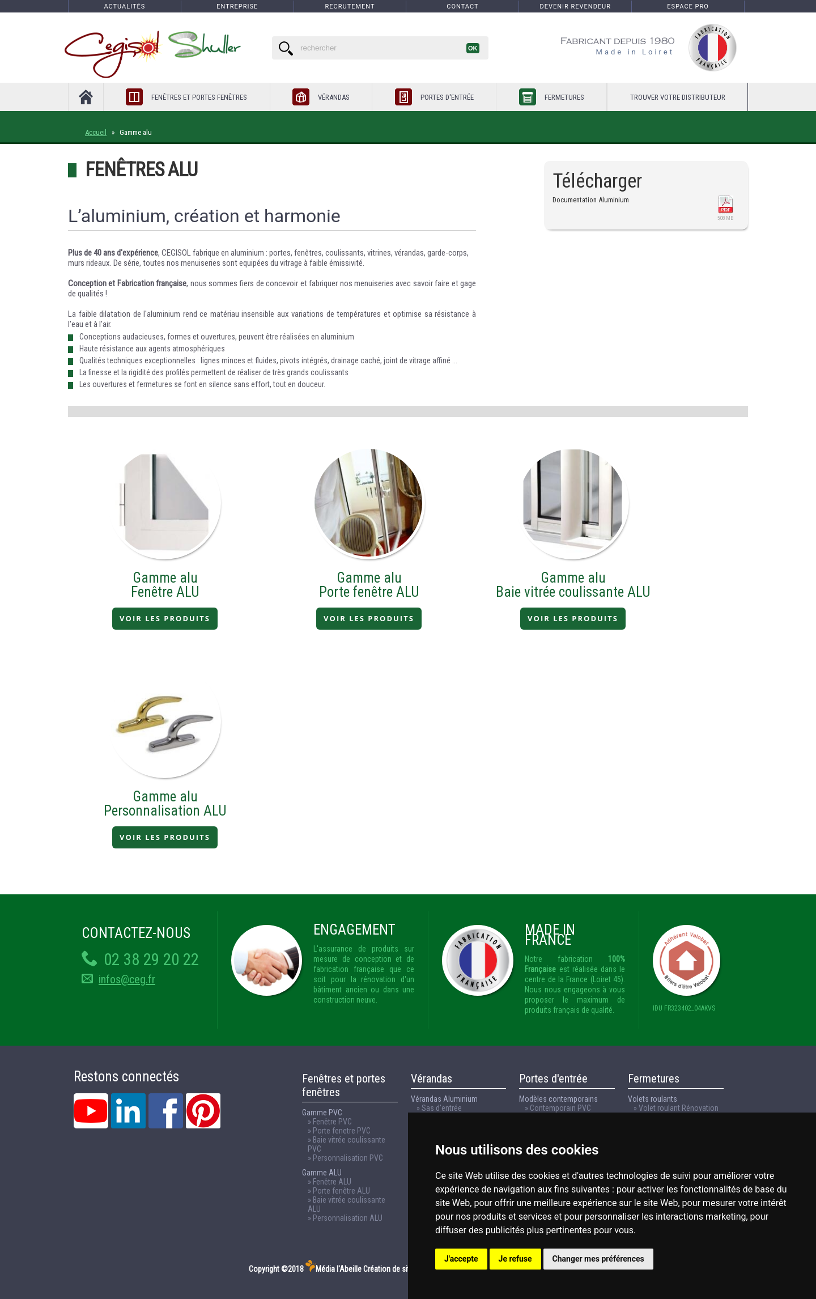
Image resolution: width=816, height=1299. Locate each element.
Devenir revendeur (575, 6)
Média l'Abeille (333, 1268)
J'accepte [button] (461, 1258)
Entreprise (237, 6)
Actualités (124, 6)
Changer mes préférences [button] (598, 1258)
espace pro (688, 6)
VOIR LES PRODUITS (165, 618)
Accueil (96, 132)
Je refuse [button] (515, 1258)
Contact (462, 6)
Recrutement (350, 6)
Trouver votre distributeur (677, 97)
